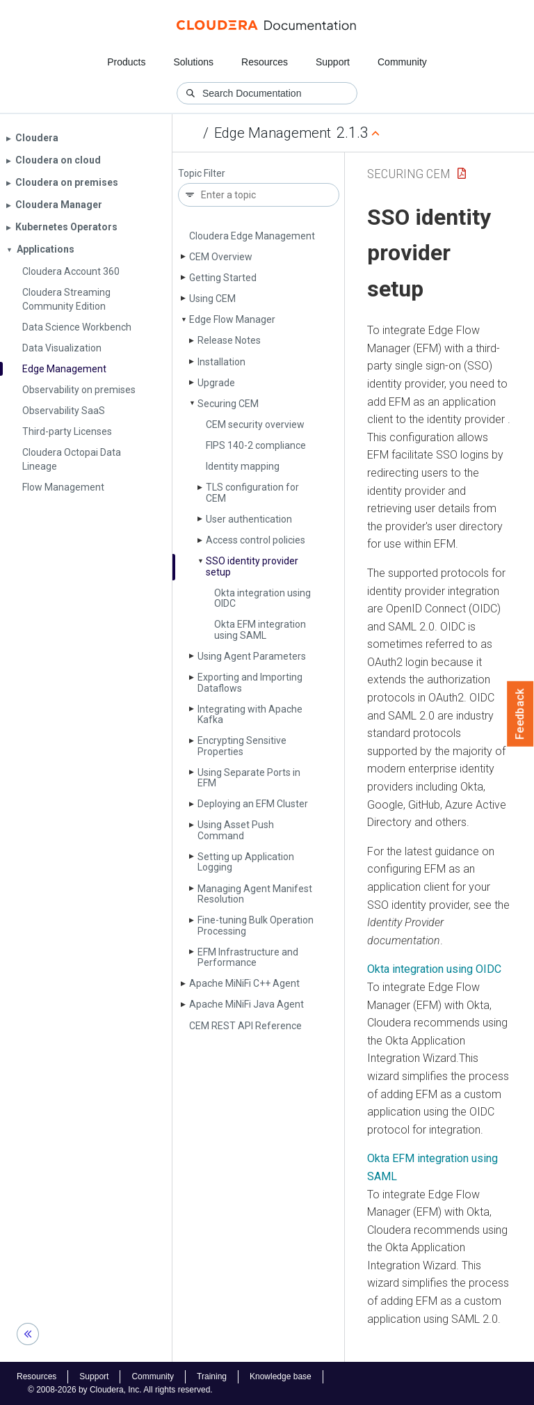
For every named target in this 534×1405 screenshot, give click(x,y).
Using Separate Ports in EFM (248, 777)
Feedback (520, 714)
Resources (264, 62)
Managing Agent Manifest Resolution (254, 894)
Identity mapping (243, 466)
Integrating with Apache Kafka (249, 714)
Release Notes (229, 340)
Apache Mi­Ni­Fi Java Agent (246, 1004)
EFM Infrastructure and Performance (247, 957)
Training (212, 1376)
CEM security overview (255, 424)
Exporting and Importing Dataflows (249, 682)
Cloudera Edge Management (252, 235)
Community (402, 62)
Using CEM (212, 298)
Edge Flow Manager (232, 319)
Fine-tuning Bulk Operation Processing (255, 925)
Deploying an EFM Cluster (252, 803)
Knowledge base (281, 1376)
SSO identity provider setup (252, 566)
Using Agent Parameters (251, 656)
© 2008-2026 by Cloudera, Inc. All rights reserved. (120, 1390)
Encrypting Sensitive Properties (241, 745)
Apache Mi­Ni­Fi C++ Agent (244, 983)
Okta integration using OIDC (262, 598)
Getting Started (223, 277)
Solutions (193, 62)
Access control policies (255, 540)
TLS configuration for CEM (252, 492)
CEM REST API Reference (245, 1025)
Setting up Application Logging (245, 862)
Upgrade (216, 382)
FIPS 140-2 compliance (256, 445)
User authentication (249, 519)
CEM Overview (220, 256)
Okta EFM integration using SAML (260, 629)
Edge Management (272, 133)
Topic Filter (201, 173)
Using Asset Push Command (235, 830)
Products (126, 62)
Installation (221, 361)
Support (333, 62)
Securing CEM (228, 403)
